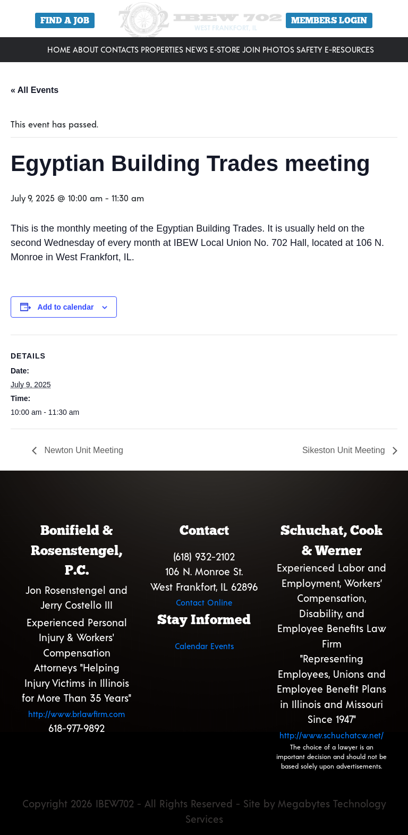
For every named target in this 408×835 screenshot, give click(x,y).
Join (251, 49)
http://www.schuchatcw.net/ (331, 735)
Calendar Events (204, 646)
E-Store (225, 49)
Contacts (119, 49)
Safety (309, 49)
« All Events (34, 90)
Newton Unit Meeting (82, 450)
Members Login (329, 20)
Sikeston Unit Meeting (344, 450)
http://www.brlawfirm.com (76, 714)
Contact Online (204, 602)
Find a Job (64, 20)
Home (59, 49)
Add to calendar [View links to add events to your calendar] (66, 307)
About (85, 49)
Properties (162, 49)
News (196, 49)
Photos (278, 49)
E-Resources (349, 49)
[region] (204, 22)
